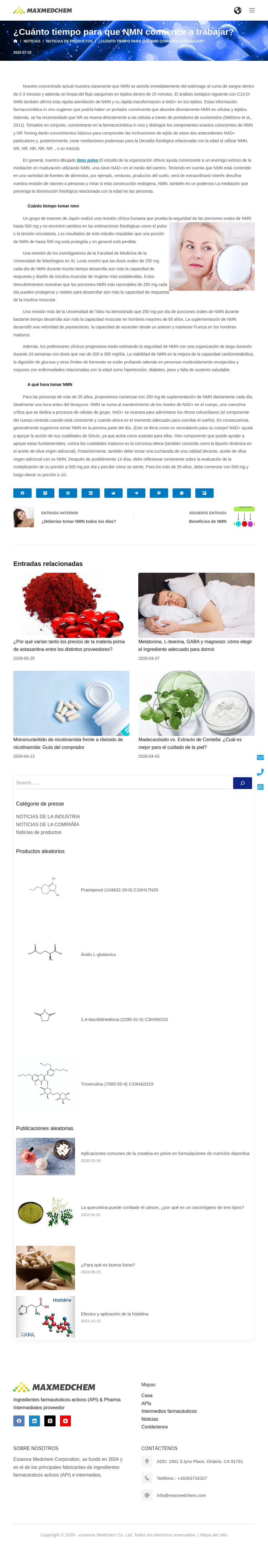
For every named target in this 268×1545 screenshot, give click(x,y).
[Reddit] (113, 493)
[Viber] (159, 493)
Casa (146, 1395)
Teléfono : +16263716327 (182, 1478)
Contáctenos (154, 1426)
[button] (237, 10)
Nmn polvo (87, 160)
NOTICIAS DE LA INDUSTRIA (48, 816)
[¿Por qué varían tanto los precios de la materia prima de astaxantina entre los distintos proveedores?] (71, 605)
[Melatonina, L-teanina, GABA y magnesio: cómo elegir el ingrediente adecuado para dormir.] (196, 605)
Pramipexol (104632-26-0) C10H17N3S (120, 889)
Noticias (149, 1419)
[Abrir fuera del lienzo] (252, 10)
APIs (146, 1403)
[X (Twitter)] (45, 493)
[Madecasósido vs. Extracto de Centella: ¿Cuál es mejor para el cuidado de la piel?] (196, 703)
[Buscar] (242, 783)
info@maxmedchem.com (181, 1495)
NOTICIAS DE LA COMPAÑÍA (47, 824)
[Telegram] (136, 493)
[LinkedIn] (91, 493)
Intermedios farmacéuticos (169, 1411)
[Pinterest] (68, 493)
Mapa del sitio (214, 1534)
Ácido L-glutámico (98, 954)
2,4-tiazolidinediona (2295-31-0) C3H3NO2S (124, 1019)
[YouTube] (65, 1421)
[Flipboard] (204, 493)
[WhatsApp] (182, 493)
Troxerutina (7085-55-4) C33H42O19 (117, 1083)
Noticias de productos (38, 832)
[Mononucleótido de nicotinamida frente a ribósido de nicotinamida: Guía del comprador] (71, 703)
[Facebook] (22, 493)
